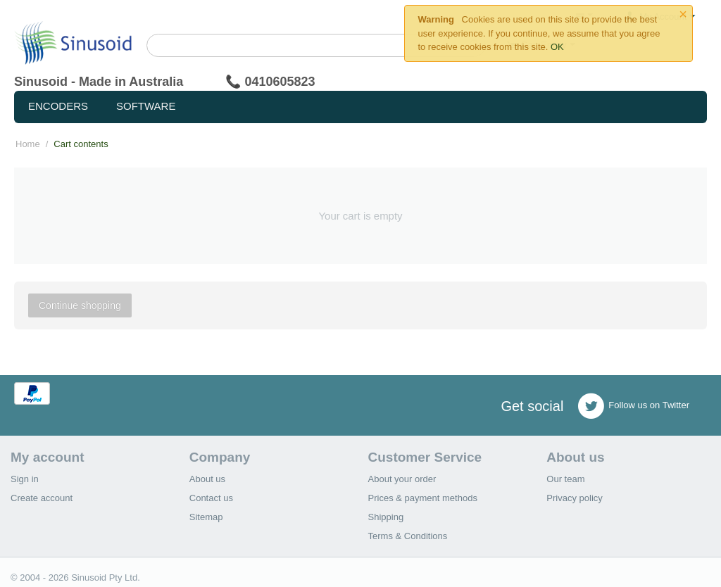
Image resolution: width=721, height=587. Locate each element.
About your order (402, 479)
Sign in (25, 479)
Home (27, 144)
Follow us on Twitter (633, 406)
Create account (42, 498)
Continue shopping (80, 305)
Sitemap (206, 517)
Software (145, 106)
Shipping (386, 517)
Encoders (58, 106)
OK (557, 47)
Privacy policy (574, 498)
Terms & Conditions (408, 536)
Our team (565, 479)
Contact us (211, 498)
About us (207, 479)
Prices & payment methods (422, 498)
